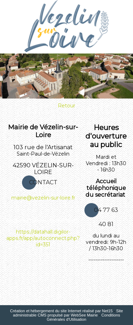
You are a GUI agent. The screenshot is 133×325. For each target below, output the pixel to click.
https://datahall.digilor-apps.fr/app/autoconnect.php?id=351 (43, 238)
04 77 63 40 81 (106, 212)
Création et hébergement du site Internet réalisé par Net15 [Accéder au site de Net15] (61, 311)
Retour (66, 105)
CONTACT (43, 182)
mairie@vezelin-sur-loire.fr (43, 198)
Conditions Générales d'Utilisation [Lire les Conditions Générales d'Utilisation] (83, 317)
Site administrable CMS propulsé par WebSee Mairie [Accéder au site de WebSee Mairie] (68, 313)
